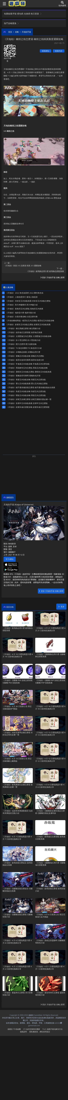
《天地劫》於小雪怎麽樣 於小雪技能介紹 (23, 340)
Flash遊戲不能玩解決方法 (52, 1029)
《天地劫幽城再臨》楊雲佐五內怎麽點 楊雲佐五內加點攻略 (30, 320)
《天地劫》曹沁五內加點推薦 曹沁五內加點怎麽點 (27, 383)
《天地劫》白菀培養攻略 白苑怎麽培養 (22, 316)
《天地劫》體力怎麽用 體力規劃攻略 (22, 344)
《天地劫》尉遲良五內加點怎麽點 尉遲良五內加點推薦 (28, 324)
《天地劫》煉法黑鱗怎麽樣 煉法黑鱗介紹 (23, 328)
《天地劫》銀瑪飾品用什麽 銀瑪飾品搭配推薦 (34, 269)
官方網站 (10, 559)
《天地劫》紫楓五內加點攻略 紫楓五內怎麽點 (25, 356)
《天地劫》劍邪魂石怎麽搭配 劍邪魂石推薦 (24, 332)
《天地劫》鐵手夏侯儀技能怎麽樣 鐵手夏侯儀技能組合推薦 (31, 387)
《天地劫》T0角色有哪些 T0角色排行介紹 (24, 348)
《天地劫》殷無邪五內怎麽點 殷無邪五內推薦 (24, 308)
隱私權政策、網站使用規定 (39, 1031)
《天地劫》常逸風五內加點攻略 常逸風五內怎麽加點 (28, 364)
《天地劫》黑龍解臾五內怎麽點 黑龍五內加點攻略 (27, 368)
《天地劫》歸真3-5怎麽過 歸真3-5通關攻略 (34, 264)
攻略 (17, 32)
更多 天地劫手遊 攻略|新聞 (52, 277)
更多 (61, 606)
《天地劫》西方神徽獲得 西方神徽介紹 (22, 304)
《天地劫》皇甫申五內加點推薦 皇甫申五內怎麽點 (27, 403)
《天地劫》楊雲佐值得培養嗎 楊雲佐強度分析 (25, 360)
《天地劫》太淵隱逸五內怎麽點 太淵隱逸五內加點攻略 (29, 336)
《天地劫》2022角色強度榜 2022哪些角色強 (24, 293)
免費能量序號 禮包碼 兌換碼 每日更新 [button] (23, 13)
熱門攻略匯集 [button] (11, 23)
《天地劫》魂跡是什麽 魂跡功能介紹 (21, 312)
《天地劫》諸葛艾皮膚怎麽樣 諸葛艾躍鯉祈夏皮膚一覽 (29, 399)
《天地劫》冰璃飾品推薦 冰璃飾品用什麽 (23, 352)
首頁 (10, 32)
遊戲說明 (23, 1031)
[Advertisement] (34, 475)
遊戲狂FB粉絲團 (14, 1029)
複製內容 (58, 51)
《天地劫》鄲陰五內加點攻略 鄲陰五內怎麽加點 (26, 395)
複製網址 (45, 51)
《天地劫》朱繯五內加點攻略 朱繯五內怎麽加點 (26, 391)
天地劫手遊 (26, 32)
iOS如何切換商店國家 (31, 1029)
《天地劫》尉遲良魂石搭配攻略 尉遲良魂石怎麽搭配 (28, 407)
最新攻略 (10, 607)
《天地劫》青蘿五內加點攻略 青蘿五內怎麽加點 (26, 379)
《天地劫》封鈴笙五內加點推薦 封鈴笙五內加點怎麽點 (28, 301)
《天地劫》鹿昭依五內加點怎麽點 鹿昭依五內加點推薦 (29, 371)
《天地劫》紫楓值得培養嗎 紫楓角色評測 (23, 375)
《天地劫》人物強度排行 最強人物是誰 (22, 297)
